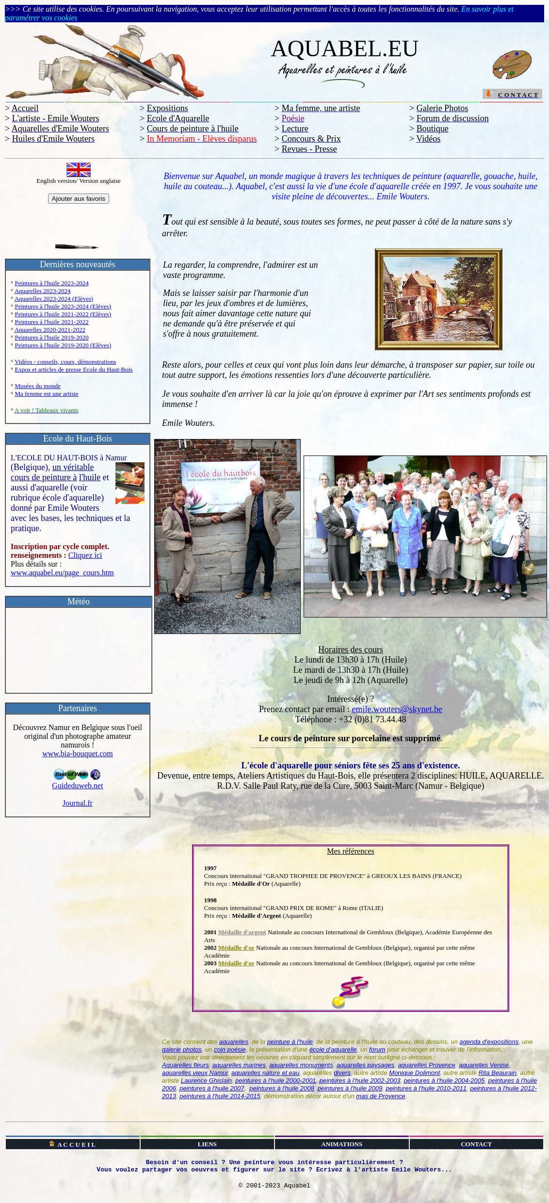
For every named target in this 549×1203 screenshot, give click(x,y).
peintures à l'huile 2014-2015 (219, 1096)
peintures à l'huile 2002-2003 (360, 1080)
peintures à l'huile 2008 (281, 1088)
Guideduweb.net (77, 782)
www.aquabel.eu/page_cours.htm (62, 573)
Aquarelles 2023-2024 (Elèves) (54, 298)
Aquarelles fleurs (185, 1065)
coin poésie (230, 1049)
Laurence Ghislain (206, 1080)
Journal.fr (78, 803)
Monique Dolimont (414, 1072)
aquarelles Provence (426, 1065)
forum (377, 1049)
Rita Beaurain (498, 1072)
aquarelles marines (239, 1065)
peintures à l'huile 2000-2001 (275, 1080)
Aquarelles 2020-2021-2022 (50, 329)
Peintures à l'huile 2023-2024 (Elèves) (63, 306)
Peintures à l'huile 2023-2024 (51, 283)
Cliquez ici (85, 555)
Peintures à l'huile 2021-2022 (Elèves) (63, 314)
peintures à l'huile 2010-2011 (426, 1088)
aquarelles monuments (301, 1065)
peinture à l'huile (290, 1041)
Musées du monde (38, 386)
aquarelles (233, 1041)
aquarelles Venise (484, 1065)
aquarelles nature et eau (265, 1072)
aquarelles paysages (365, 1065)
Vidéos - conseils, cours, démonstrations (65, 361)
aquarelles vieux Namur (195, 1072)
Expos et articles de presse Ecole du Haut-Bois (73, 369)
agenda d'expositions (489, 1041)
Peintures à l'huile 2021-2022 (51, 321)
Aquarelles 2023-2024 (43, 290)
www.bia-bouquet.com (77, 753)
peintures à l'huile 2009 (350, 1088)
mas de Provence (380, 1096)
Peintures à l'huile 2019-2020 (51, 337)
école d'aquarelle (333, 1049)
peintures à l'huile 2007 (211, 1088)
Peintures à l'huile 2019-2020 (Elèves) (63, 345)
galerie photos (182, 1049)
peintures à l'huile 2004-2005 (444, 1080)
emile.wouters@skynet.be (397, 709)
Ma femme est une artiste (46, 393)
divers (342, 1072)
